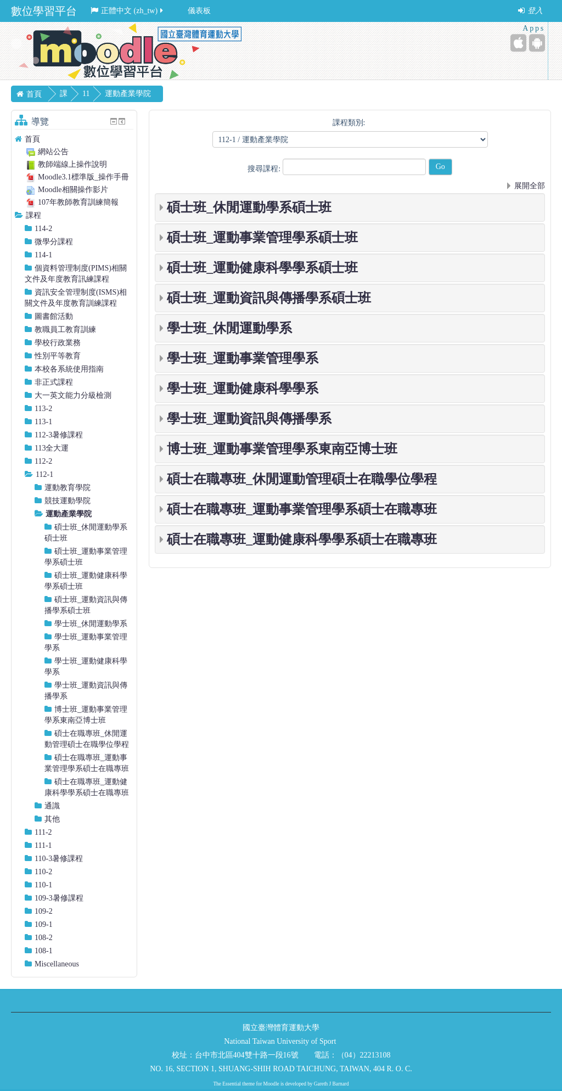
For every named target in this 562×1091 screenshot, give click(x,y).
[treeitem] (74, 139)
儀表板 (199, 11)
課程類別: (349, 123)
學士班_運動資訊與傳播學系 (249, 419)
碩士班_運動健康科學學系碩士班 (262, 268)
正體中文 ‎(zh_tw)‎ (128, 11)
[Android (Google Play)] (537, 43)
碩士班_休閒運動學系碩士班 (249, 207)
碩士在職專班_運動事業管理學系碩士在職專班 (302, 509)
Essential (231, 1084)
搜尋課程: (265, 169)
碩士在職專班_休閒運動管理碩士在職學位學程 (302, 479)
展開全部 (529, 186)
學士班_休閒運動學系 (229, 328)
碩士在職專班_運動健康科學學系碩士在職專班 (302, 539)
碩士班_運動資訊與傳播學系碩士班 (269, 298)
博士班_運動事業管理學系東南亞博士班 (282, 449)
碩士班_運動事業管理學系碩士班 (262, 237)
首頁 (32, 139)
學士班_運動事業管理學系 (242, 358)
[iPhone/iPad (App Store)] (518, 43)
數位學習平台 (44, 11)
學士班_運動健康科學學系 (242, 388)
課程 (33, 215)
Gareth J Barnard (331, 1084)
